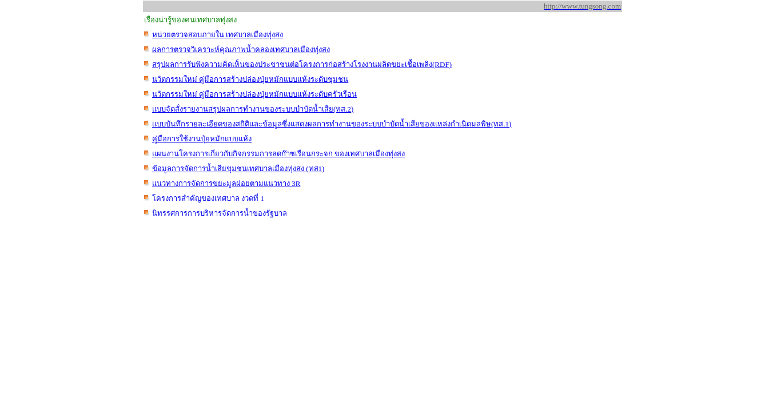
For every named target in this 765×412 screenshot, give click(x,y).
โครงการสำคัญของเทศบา (208, 198)
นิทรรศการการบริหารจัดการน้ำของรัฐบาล (219, 213)
